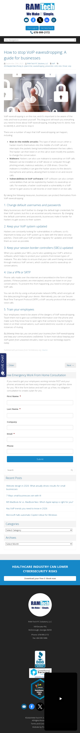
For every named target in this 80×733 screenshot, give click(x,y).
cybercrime (28, 66)
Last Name (14, 409)
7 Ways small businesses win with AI (23, 495)
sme (60, 66)
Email (11, 433)
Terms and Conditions (40, 723)
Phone (10, 446)
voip (69, 66)
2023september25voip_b (13, 66)
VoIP (53, 63)
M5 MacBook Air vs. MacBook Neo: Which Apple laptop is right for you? (39, 502)
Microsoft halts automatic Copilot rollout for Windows (31, 514)
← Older (10, 365)
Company (12, 422)
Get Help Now (47, 28)
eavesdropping (38, 66)
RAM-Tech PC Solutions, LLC (37, 63)
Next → (70, 365)
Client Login (32, 28)
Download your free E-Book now (40, 578)
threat (65, 66)
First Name (14, 396)
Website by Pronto (40, 727)
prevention (49, 66)
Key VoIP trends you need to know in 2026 (26, 508)
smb (56, 66)
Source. (45, 350)
